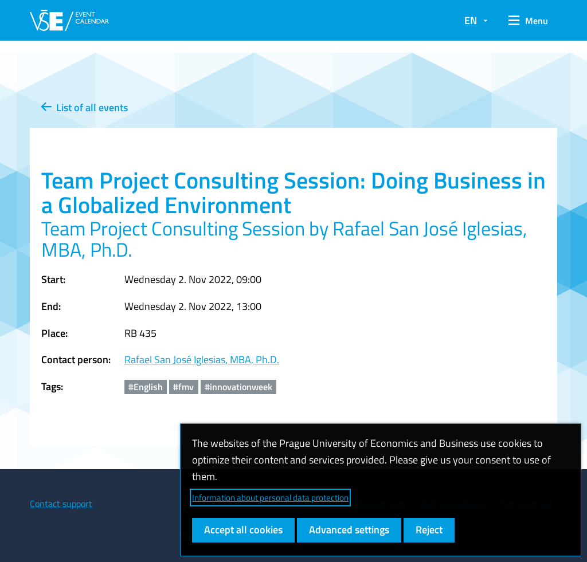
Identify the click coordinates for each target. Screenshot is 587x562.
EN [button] (470, 20)
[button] (528, 20)
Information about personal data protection (270, 497)
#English (145, 387)
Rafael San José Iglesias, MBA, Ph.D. (201, 359)
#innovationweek (238, 387)
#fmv (183, 387)
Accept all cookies (243, 529)
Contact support (61, 503)
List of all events (84, 107)
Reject (429, 529)
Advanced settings (349, 529)
